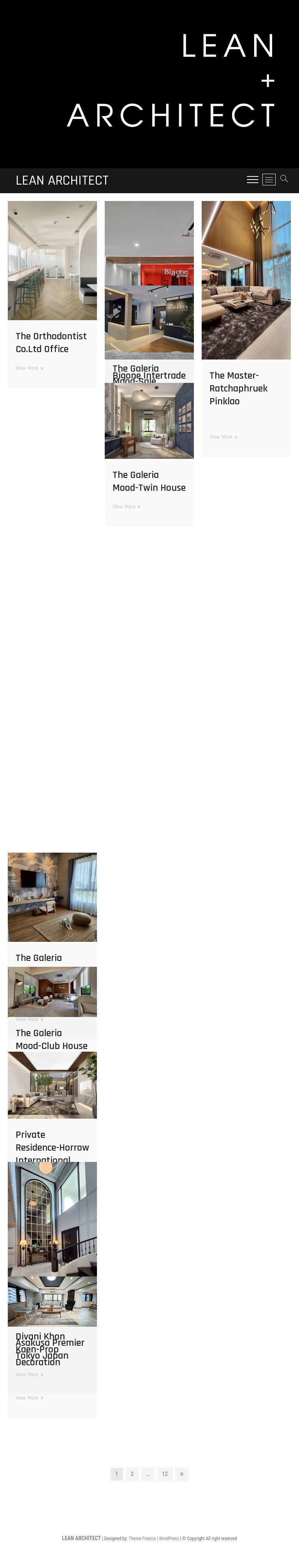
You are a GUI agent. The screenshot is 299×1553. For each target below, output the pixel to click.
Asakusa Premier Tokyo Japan (50, 1349)
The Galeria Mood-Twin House (149, 481)
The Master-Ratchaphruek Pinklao (238, 388)
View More (29, 368)
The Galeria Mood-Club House (52, 1039)
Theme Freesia (142, 1538)
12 (165, 1475)
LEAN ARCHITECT (62, 180)
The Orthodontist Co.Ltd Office (51, 343)
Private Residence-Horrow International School (52, 1154)
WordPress (169, 1538)
